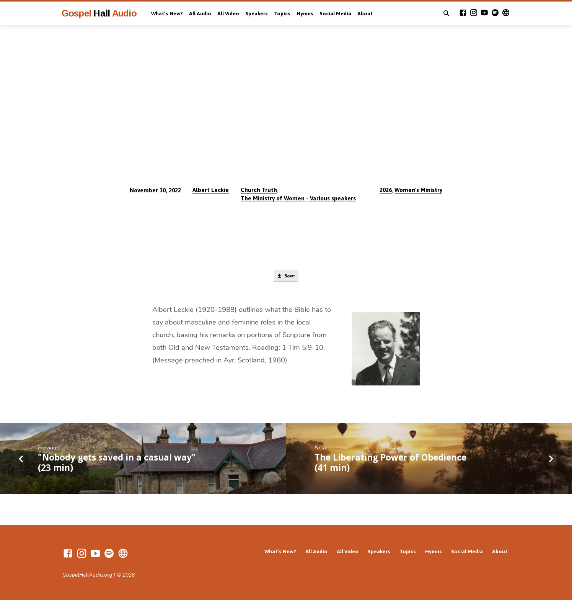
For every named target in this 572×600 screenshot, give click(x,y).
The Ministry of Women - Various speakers (298, 198)
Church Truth (259, 190)
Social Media (335, 13)
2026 (386, 190)
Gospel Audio (99, 13)
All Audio (200, 13)
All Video (228, 13)
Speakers (256, 13)
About (365, 13)
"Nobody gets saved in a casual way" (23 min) (117, 464)
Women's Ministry (418, 190)
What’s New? (167, 13)
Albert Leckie (210, 190)
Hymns (305, 13)
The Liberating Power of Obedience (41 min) (390, 464)
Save (286, 277)
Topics (282, 13)
